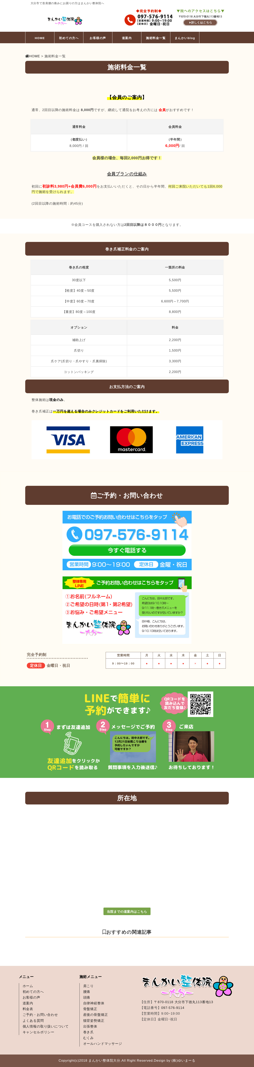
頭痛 (86, 997)
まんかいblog (185, 38)
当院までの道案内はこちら (127, 911)
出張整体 (90, 1026)
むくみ (88, 1038)
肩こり (88, 986)
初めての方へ (69, 38)
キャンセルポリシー (39, 1032)
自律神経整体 (93, 1003)
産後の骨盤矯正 (95, 1015)
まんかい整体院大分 (104, 1060)
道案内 (127, 38)
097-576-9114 (172, 1008)
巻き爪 (88, 1032)
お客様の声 (98, 38)
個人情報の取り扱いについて (46, 1026)
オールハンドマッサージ (102, 1044)
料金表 (28, 1009)
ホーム (28, 986)
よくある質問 (33, 1021)
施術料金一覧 (156, 38)
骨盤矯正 (90, 1009)
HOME (40, 38)
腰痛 (86, 992)
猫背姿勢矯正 (93, 1021)
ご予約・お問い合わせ (40, 1015)
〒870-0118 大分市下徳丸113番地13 (183, 1002)
